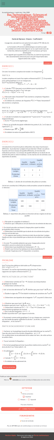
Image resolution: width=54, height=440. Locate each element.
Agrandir (32, 399)
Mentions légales (10, 435)
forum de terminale (27, 421)
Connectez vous (27, 409)
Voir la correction (9, 367)
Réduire (21, 399)
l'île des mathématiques (41, 435)
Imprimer (27, 397)
